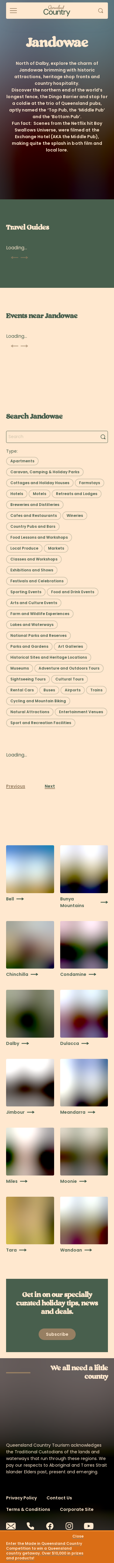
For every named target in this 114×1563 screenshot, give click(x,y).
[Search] (103, 436)
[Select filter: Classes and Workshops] (34, 559)
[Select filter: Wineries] (74, 515)
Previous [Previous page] (15, 786)
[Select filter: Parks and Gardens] (29, 646)
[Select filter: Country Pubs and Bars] (33, 526)
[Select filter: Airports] (72, 690)
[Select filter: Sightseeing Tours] (28, 679)
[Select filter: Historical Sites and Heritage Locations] (48, 657)
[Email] (11, 1526)
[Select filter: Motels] (39, 494)
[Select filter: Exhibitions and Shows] (31, 570)
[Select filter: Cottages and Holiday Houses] (40, 483)
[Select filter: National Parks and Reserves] (38, 635)
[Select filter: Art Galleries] (70, 646)
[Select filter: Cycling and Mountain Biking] (38, 701)
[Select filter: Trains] (96, 690)
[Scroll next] (24, 257)
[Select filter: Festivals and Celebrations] (37, 581)
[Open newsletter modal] (57, 1334)
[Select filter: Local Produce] (24, 548)
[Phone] (30, 1526)
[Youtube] (89, 1526)
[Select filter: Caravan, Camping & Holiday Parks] (45, 472)
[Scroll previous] (14, 257)
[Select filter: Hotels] (16, 494)
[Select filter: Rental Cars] (22, 690)
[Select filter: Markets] (56, 548)
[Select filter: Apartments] (22, 461)
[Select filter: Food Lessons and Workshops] (39, 537)
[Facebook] (50, 1526)
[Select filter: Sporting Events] (26, 592)
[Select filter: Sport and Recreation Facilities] (40, 723)
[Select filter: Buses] (49, 690)
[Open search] (101, 10)
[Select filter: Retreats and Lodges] (77, 494)
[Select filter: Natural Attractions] (30, 712)
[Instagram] (69, 1526)
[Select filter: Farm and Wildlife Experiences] (40, 614)
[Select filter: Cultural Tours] (69, 679)
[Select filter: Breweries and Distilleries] (35, 504)
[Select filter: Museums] (19, 668)
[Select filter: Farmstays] (89, 483)
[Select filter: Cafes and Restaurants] (33, 515)
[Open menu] (13, 10)
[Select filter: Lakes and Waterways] (32, 624)
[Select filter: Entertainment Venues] (81, 712)
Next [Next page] (50, 786)
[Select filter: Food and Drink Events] (72, 592)
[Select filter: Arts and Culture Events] (33, 603)
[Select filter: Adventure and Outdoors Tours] (69, 668)
